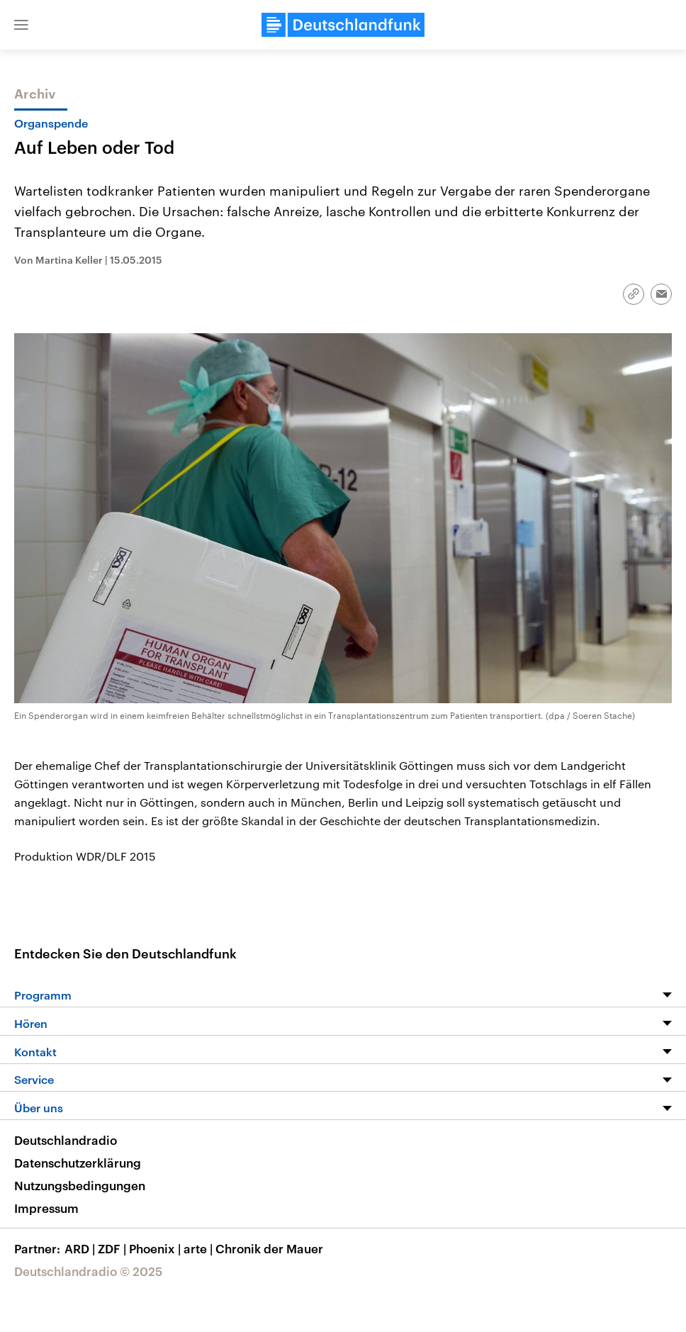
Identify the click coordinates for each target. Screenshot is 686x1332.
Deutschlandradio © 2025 (88, 1271)
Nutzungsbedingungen (79, 1185)
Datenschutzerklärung (77, 1162)
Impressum (46, 1208)
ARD (81, 1248)
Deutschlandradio (65, 1140)
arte (199, 1248)
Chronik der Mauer (269, 1248)
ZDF (113, 1248)
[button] (21, 25)
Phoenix (156, 1248)
